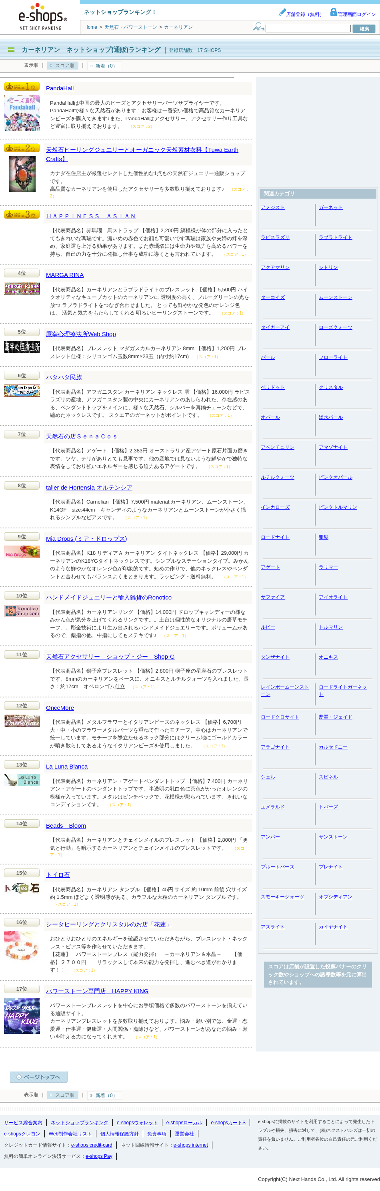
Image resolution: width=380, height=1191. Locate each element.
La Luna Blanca (67, 766)
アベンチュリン (277, 447)
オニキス (328, 657)
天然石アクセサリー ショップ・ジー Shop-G (110, 656)
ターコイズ (273, 297)
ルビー (268, 627)
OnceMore (60, 707)
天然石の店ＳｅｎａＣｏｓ (82, 436)
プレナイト (331, 867)
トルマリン (331, 627)
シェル (268, 777)
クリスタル (331, 387)
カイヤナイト (333, 927)
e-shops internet (191, 1145)
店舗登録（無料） (301, 14)
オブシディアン (335, 897)
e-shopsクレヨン (22, 1134)
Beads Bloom (66, 825)
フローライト (333, 357)
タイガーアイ (275, 327)
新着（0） (107, 66)
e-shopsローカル (184, 1122)
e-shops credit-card (91, 1145)
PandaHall (60, 88)
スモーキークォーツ (282, 897)
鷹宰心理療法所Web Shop (81, 334)
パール (268, 357)
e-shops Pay (99, 1156)
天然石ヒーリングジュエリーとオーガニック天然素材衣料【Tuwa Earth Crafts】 (142, 154)
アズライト (273, 927)
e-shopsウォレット (137, 1122)
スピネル (328, 777)
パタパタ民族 (64, 377)
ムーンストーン (335, 297)
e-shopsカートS (228, 1122)
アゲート (270, 567)
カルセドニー (333, 747)
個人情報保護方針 (119, 1134)
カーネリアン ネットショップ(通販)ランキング (91, 49)
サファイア (273, 597)
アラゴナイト (275, 747)
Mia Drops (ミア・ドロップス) (86, 538)
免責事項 (156, 1134)
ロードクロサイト (280, 717)
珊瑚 (323, 537)
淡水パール (331, 417)
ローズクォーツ (335, 327)
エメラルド (273, 807)
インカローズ (275, 507)
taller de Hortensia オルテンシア (89, 487)
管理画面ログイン (353, 14)
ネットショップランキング (79, 1122)
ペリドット (273, 387)
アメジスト (273, 207)
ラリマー (328, 567)
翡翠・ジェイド (335, 717)
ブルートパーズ (277, 867)
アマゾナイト (333, 447)
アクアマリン (275, 267)
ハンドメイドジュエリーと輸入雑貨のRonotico (109, 597)
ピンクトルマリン (338, 507)
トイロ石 (58, 874)
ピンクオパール (335, 477)
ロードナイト (275, 537)
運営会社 (184, 1134)
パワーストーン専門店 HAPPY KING (97, 991)
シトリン (328, 267)
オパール (270, 417)
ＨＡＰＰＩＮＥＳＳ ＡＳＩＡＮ (91, 216)
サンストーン (333, 837)
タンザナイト (275, 657)
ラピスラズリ (275, 237)
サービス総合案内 (23, 1122)
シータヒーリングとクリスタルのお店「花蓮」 (109, 924)
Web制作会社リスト (70, 1134)
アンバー (270, 837)
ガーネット (331, 207)
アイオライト (333, 597)
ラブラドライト (335, 237)
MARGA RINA (65, 274)
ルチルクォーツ (277, 477)
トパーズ (328, 807)
